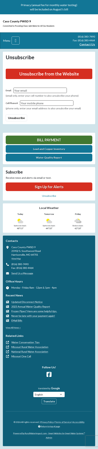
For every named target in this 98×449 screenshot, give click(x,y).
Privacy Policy (47, 422)
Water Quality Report (49, 157)
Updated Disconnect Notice (27, 301)
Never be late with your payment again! (33, 315)
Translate (49, 401)
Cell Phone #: (12, 103)
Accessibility (78, 422)
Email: (9, 90)
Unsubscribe (49, 195)
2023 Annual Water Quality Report (30, 306)
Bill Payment (49, 140)
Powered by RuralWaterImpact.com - (49, 433)
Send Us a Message (22, 273)
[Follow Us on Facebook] (49, 374)
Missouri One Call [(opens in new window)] (21, 356)
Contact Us (87, 44)
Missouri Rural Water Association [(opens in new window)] (29, 346)
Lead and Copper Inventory (49, 148)
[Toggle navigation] (16, 40)
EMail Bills (16, 320)
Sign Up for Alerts (49, 187)
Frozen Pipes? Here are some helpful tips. (34, 311)
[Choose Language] (49, 394)
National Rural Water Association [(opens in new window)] (29, 351)
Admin (49, 437)
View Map (16, 258)
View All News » (13, 327)
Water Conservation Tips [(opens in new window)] (25, 342)
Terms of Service (63, 422)
